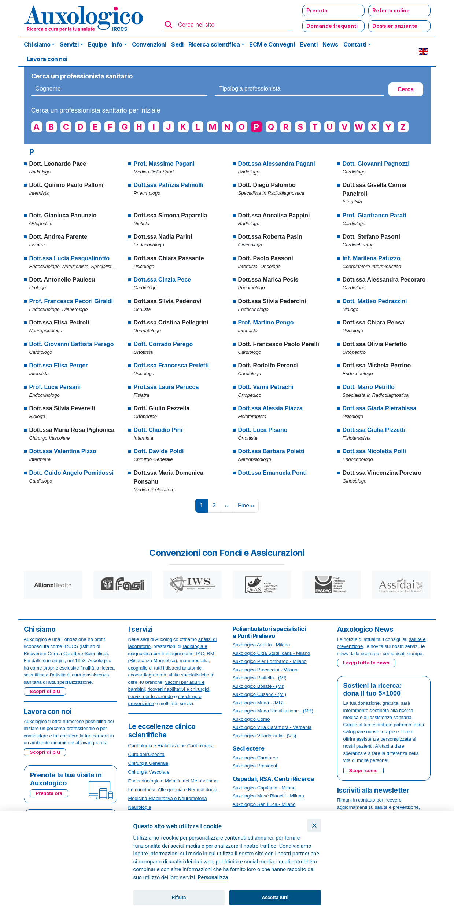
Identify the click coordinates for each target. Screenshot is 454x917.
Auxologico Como (251, 719)
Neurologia (139, 807)
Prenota (317, 10)
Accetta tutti (275, 897)
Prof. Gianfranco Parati (374, 215)
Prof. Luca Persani (55, 387)
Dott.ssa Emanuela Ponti (272, 473)
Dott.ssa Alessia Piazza (270, 408)
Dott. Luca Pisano (263, 430)
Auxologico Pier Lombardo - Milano (270, 661)
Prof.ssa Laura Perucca (166, 387)
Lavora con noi (47, 59)
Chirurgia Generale (148, 763)
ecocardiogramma (147, 675)
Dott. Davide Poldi (159, 451)
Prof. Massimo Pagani (164, 164)
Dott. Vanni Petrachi (266, 387)
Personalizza (213, 877)
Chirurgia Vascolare (149, 772)
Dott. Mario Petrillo (369, 387)
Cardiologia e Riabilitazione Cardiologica (171, 745)
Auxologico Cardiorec (255, 757)
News (330, 44)
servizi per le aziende (150, 696)
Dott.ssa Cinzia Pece (162, 279)
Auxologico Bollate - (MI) (259, 686)
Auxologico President (255, 766)
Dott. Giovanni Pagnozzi (376, 164)
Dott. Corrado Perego (163, 344)
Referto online (391, 10)
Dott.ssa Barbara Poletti (271, 451)
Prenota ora (49, 793)
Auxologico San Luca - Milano (264, 804)
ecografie (138, 668)
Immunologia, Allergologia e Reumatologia (173, 789)
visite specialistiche (189, 675)
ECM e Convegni (272, 44)
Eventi (308, 44)
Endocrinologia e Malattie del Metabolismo (173, 781)
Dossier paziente (394, 26)
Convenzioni (149, 44)
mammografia (194, 660)
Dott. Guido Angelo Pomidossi (71, 473)
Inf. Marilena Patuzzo (372, 258)
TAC (199, 653)
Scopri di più (45, 691)
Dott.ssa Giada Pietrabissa (380, 408)
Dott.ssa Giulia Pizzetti (374, 430)
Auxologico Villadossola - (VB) (264, 735)
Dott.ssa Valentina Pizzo (62, 451)
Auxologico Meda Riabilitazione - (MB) (273, 711)
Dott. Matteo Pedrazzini (375, 301)
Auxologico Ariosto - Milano (261, 645)
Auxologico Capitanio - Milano (264, 788)
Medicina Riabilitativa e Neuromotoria (167, 798)
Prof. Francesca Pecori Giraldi (71, 301)
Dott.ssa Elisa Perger (58, 365)
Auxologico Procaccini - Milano (265, 669)
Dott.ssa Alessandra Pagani (276, 164)
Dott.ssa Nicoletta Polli (374, 451)
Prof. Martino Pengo (266, 322)
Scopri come (363, 770)
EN (423, 51)
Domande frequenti (332, 26)
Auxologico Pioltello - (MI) (260, 678)
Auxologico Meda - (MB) (258, 702)
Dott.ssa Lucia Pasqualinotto (69, 258)
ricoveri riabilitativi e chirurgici (178, 689)
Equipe (97, 44)
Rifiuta (179, 897)
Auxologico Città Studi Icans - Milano (271, 653)
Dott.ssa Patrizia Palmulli (168, 185)
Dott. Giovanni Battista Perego (71, 344)
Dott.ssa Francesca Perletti (171, 365)
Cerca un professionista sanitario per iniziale (95, 110)
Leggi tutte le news (366, 662)
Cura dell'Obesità (146, 754)
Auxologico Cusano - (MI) (260, 694)
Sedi (177, 44)
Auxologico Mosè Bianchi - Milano (268, 796)
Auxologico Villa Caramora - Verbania (272, 727)
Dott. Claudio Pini (158, 430)
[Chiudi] (314, 825)
